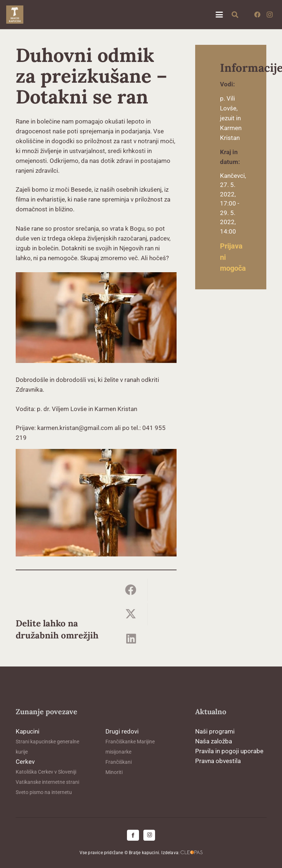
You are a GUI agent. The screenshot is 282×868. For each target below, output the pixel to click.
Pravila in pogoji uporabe (229, 751)
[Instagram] (269, 14)
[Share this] (131, 590)
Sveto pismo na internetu (44, 792)
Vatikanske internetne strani (47, 782)
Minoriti (114, 772)
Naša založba (213, 741)
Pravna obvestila (218, 761)
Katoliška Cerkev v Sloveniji (46, 772)
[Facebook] (257, 14)
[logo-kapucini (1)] (14, 14)
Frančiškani (118, 762)
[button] (219, 14)
